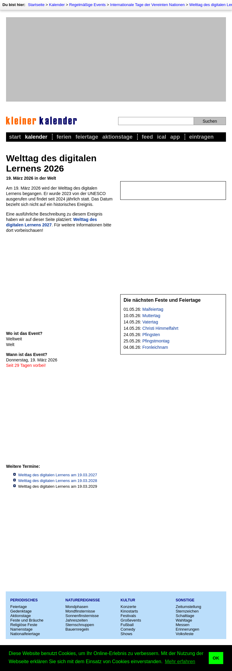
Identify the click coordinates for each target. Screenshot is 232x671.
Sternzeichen (187, 611)
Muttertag (151, 315)
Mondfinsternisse (80, 611)
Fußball (127, 624)
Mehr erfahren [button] (180, 661)
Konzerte (128, 606)
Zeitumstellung (188, 606)
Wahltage (184, 620)
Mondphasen (77, 606)
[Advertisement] (116, 59)
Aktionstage (117, 137)
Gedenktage (21, 611)
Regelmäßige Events (87, 4)
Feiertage (87, 137)
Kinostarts (129, 611)
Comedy (128, 629)
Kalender (57, 4)
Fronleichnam (155, 347)
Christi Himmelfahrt (160, 328)
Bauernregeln (77, 629)
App (175, 137)
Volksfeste (185, 634)
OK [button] (216, 658)
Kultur (128, 600)
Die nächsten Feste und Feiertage (162, 300)
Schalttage (185, 615)
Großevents (131, 620)
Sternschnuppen (80, 624)
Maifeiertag (152, 309)
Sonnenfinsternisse (82, 615)
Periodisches (24, 600)
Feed (147, 137)
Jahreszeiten (77, 620)
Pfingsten (151, 334)
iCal (161, 137)
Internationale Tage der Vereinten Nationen (147, 4)
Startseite (36, 4)
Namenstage (21, 629)
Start (15, 137)
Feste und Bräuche (27, 620)
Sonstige (185, 600)
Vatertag (150, 322)
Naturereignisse (83, 600)
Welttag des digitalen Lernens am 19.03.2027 (57, 475)
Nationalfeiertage (25, 634)
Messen (183, 624)
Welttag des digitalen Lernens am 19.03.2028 (57, 480)
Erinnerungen (187, 629)
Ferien (63, 137)
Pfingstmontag (155, 341)
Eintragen (201, 137)
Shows (126, 634)
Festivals (128, 615)
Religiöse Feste (23, 624)
